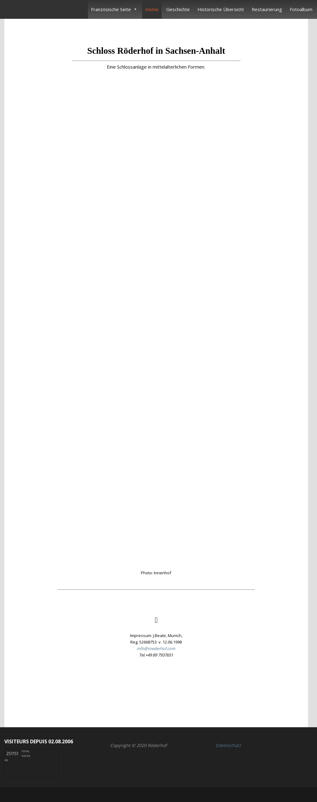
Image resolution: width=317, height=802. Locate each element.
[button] (156, 689)
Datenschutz (228, 745)
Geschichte (178, 9)
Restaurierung (267, 9)
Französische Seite (114, 9)
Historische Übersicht (221, 9)
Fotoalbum (301, 9)
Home (151, 9)
